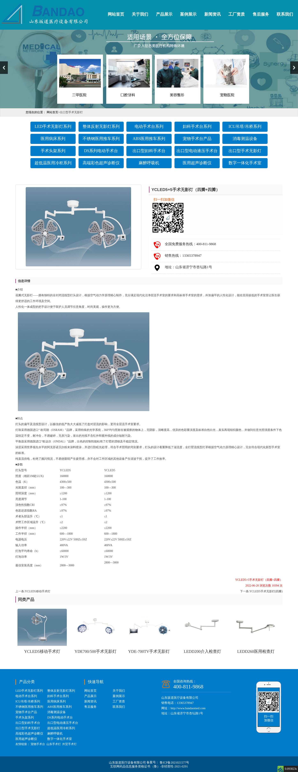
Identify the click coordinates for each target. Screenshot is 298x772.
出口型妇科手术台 (149, 150)
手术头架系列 (53, 150)
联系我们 (285, 14)
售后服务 (261, 14)
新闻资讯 (212, 14)
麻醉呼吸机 (149, 163)
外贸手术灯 (69, 744)
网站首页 (116, 14)
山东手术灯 (53, 744)
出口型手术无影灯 (245, 150)
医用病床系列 (53, 138)
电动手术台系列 (149, 126)
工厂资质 (236, 14)
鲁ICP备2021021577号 (174, 762)
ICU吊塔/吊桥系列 (245, 126)
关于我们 (140, 14)
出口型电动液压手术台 (197, 150)
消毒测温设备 (245, 138)
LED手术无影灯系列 (53, 126)
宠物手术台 (38, 744)
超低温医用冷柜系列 (53, 163)
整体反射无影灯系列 (101, 126)
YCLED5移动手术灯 (37, 591)
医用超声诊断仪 (197, 163)
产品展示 (164, 14)
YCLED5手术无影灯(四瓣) (266, 591)
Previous (4, 67)
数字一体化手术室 (245, 163)
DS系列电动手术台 (101, 150)
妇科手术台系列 (197, 126)
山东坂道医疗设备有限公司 (128, 762)
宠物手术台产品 (197, 138)
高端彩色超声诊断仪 (101, 163)
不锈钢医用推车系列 (101, 138)
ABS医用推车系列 (149, 138)
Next (294, 67)
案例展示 (188, 14)
